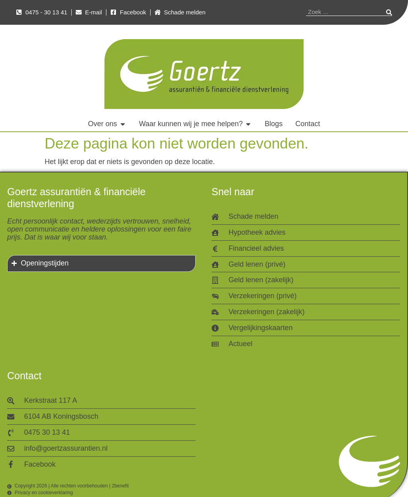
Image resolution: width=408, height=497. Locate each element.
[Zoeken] (389, 12)
